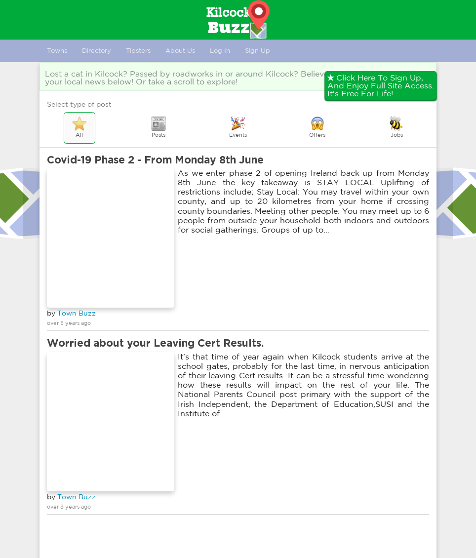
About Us (180, 50)
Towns (57, 50)
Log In (220, 50)
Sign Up (257, 50)
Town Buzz (76, 313)
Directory (96, 50)
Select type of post (79, 104)
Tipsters (138, 50)
